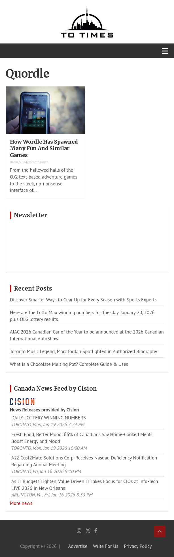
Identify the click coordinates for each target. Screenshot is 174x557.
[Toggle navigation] (165, 51)
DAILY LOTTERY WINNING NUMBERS (48, 418)
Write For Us (105, 546)
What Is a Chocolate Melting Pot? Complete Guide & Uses (69, 364)
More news (21, 503)
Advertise (77, 546)
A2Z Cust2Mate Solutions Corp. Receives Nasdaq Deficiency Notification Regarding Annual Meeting (84, 461)
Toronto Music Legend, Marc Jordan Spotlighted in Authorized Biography (83, 351)
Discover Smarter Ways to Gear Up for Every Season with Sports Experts (83, 300)
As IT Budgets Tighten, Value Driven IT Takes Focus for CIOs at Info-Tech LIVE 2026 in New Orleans (84, 484)
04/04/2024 (18, 162)
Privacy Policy (138, 546)
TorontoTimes (38, 162)
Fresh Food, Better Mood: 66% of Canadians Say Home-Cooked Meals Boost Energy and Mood (81, 437)
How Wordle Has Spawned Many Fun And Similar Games (44, 148)
